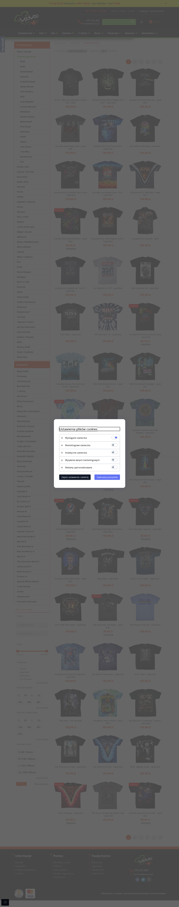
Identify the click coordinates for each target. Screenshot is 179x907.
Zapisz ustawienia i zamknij (74, 477)
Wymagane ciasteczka (76, 437)
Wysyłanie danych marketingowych (82, 460)
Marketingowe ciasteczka (77, 445)
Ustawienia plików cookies (78, 429)
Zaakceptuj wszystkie (107, 477)
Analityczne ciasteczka (76, 452)
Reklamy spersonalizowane (78, 467)
